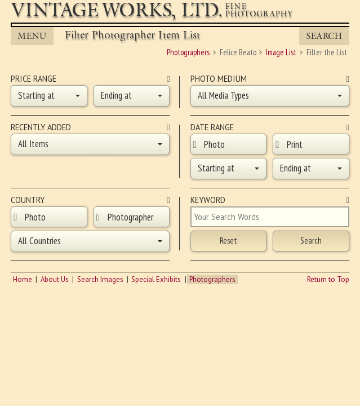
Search (324, 35)
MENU (31, 35)
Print (295, 144)
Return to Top (328, 279)
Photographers (212, 279)
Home (22, 279)
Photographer (130, 217)
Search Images (100, 279)
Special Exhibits (156, 279)
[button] (49, 96)
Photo (214, 144)
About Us (55, 279)
